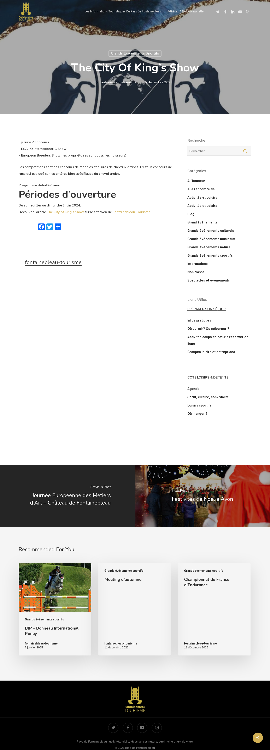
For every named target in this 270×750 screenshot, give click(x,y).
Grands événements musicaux (211, 239)
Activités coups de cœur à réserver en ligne (217, 340)
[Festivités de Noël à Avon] (202, 496)
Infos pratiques (199, 320)
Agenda (193, 389)
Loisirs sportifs (199, 405)
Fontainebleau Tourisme (131, 212)
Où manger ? (197, 414)
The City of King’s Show (65, 212)
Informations (197, 264)
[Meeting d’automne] (134, 609)
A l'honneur (196, 181)
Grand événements (202, 222)
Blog (190, 214)
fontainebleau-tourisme (118, 82)
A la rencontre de (201, 189)
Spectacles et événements (208, 280)
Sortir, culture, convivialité (208, 397)
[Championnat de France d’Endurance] (214, 609)
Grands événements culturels (210, 231)
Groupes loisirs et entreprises (211, 352)
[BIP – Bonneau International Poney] (55, 609)
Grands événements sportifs (135, 53)
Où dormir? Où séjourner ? (208, 329)
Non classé (196, 272)
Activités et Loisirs (202, 197)
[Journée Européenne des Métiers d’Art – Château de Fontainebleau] (67, 496)
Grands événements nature (208, 247)
